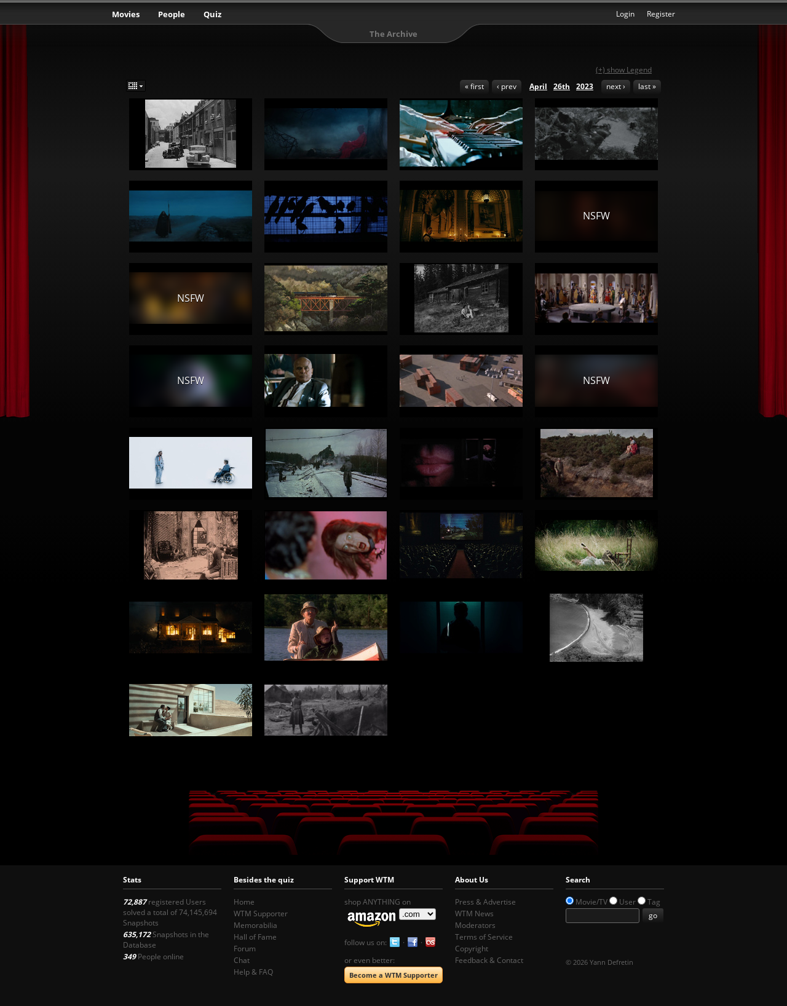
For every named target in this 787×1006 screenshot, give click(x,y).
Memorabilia (255, 925)
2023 (584, 86)
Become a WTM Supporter (393, 975)
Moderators (475, 925)
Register (661, 14)
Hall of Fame (255, 937)
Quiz (212, 14)
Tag (653, 902)
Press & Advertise (485, 902)
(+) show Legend (624, 70)
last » (647, 86)
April (538, 86)
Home (244, 902)
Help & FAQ (253, 972)
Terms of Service (484, 937)
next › (615, 86)
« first (474, 86)
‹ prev (506, 86)
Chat (242, 960)
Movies (126, 14)
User (627, 902)
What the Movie (393, 15)
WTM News (474, 913)
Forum (245, 948)
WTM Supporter (261, 913)
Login (625, 14)
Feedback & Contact (489, 960)
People (171, 14)
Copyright (471, 948)
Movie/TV (591, 902)
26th (561, 86)
